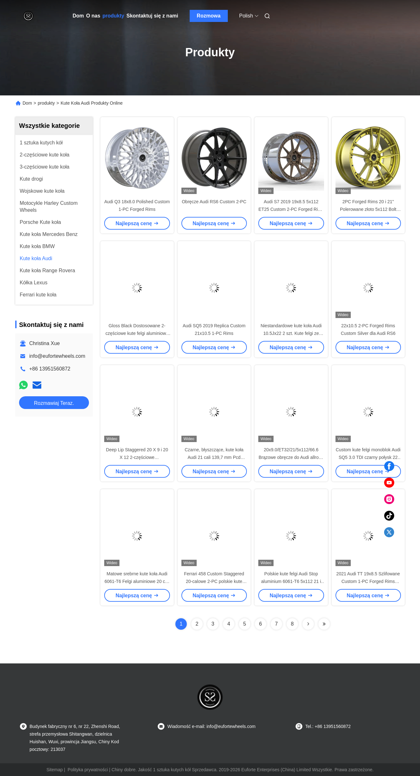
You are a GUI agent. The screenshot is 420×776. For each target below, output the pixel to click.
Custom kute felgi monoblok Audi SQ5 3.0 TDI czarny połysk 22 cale (368, 457)
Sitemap (54, 769)
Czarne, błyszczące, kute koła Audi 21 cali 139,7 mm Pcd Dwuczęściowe (214, 457)
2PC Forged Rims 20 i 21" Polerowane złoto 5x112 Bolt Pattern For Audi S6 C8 (368, 209)
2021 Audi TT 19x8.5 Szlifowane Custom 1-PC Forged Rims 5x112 (368, 581)
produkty (113, 15)
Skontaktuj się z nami (152, 15)
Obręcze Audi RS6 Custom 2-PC (214, 201)
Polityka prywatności (88, 769)
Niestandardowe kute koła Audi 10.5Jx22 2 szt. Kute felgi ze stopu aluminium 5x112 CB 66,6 (291, 333)
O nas (93, 15)
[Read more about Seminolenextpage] (308, 624)
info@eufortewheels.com (57, 356)
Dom (78, 15)
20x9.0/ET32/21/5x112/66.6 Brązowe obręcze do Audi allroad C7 (291, 457)
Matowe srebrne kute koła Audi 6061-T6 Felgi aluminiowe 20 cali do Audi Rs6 (137, 581)
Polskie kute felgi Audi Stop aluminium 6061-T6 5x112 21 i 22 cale (291, 581)
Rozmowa (208, 15)
